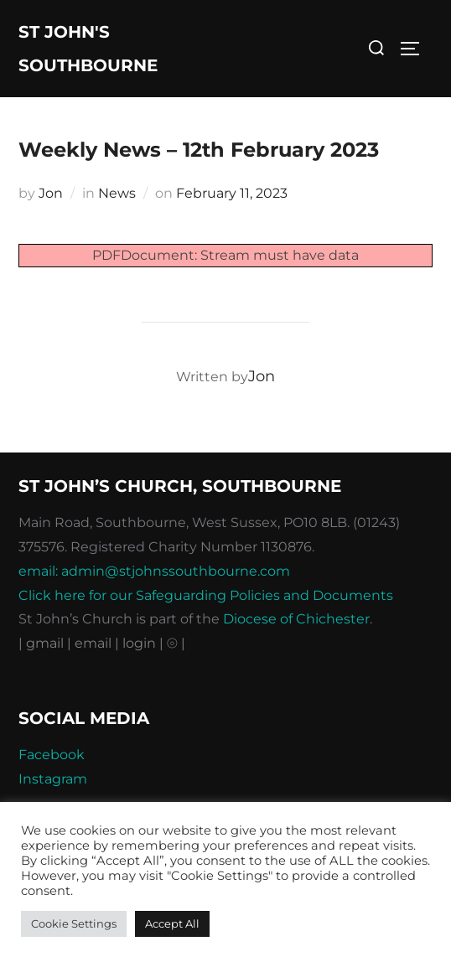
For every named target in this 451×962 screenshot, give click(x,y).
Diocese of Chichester (296, 619)
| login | (139, 643)
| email (91, 643)
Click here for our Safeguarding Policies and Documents (205, 595)
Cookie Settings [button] (74, 923)
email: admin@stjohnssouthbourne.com (154, 571)
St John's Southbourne (88, 48)
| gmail (42, 643)
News (117, 193)
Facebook (51, 755)
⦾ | (176, 643)
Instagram (52, 779)
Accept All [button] (172, 923)
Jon (51, 193)
